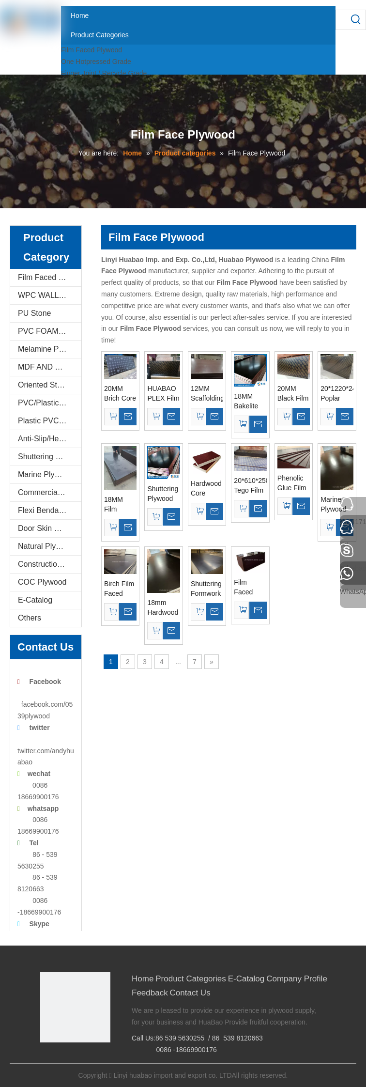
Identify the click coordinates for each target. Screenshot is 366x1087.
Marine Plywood (45, 474)
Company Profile (296, 978)
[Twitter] (77, 1059)
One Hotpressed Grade (96, 61)
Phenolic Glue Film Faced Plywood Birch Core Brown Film (293, 483)
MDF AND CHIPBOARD (49, 367)
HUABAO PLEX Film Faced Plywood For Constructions (163, 394)
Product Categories (190, 978)
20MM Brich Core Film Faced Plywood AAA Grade (120, 394)
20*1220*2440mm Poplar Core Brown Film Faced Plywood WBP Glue (336, 394)
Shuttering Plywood (49, 456)
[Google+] (62, 1059)
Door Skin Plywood (49, 528)
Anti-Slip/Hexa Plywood (49, 439)
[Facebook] (47, 1059)
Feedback (150, 992)
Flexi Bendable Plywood (49, 510)
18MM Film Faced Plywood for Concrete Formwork (119, 505)
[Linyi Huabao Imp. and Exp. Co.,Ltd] (75, 1007)
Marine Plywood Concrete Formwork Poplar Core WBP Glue (336, 505)
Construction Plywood (49, 564)
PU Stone (34, 313)
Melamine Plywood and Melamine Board (49, 349)
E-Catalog (35, 600)
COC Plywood (42, 582)
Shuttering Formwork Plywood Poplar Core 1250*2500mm (207, 589)
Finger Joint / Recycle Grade (104, 73)
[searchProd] (341, 20)
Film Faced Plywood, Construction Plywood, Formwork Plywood (250, 587)
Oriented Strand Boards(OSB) (49, 385)
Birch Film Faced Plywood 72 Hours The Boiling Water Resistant (119, 589)
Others (29, 618)
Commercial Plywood (49, 492)
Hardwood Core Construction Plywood (207, 489)
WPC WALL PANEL (49, 295)
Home (142, 978)
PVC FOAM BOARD (49, 331)
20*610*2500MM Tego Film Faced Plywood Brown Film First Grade (250, 486)
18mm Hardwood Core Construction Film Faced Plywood (163, 608)
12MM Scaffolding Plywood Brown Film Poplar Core (207, 394)
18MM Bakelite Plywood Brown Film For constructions (250, 401)
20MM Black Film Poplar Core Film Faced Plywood (293, 394)
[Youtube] (92, 1059)
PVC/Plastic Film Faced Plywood (49, 403)
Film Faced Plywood (91, 50)
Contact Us (190, 992)
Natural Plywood (46, 546)
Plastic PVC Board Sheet (49, 421)
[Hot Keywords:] (356, 20)
